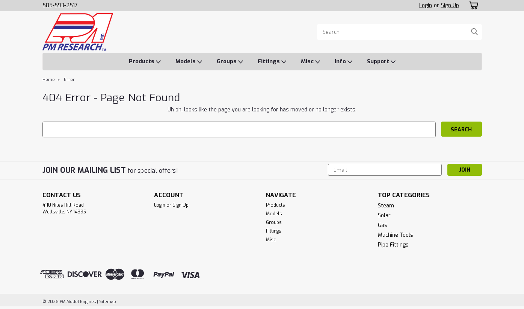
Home (48, 79)
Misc (310, 62)
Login (425, 5)
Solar (384, 215)
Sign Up (450, 5)
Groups (230, 62)
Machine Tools (395, 235)
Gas (382, 225)
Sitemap (107, 301)
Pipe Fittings (393, 244)
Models (188, 62)
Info (343, 62)
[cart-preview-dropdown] (472, 5)
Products (145, 62)
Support (381, 62)
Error (69, 79)
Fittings (272, 62)
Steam (386, 205)
